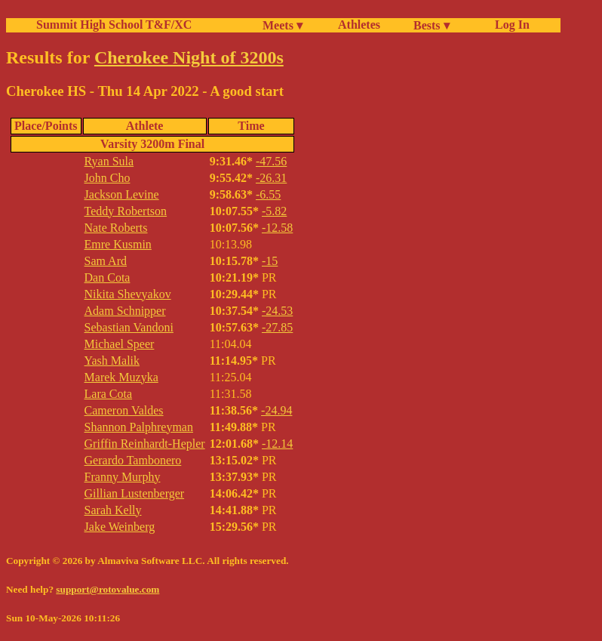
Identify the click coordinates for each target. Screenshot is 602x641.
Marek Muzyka (121, 377)
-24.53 (277, 310)
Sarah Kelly (113, 510)
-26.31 (271, 177)
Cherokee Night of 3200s (189, 57)
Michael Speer (119, 343)
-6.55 (268, 194)
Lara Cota (108, 393)
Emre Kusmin (118, 244)
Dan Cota (107, 277)
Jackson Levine (121, 194)
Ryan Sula (109, 161)
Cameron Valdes (124, 410)
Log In (509, 24)
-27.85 (277, 327)
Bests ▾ (431, 25)
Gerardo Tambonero (133, 460)
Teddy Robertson (125, 211)
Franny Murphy (122, 476)
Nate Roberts (116, 227)
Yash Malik (112, 360)
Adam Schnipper (125, 310)
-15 (270, 260)
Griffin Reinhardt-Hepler (144, 443)
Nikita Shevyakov (127, 294)
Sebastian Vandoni (129, 327)
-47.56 (271, 161)
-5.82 (274, 211)
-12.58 (277, 227)
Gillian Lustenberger (134, 493)
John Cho (107, 177)
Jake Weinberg (119, 526)
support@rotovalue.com (107, 589)
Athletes (359, 24)
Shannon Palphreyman (138, 427)
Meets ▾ (283, 25)
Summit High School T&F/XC (114, 24)
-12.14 (277, 443)
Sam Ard (105, 260)
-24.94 (276, 410)
